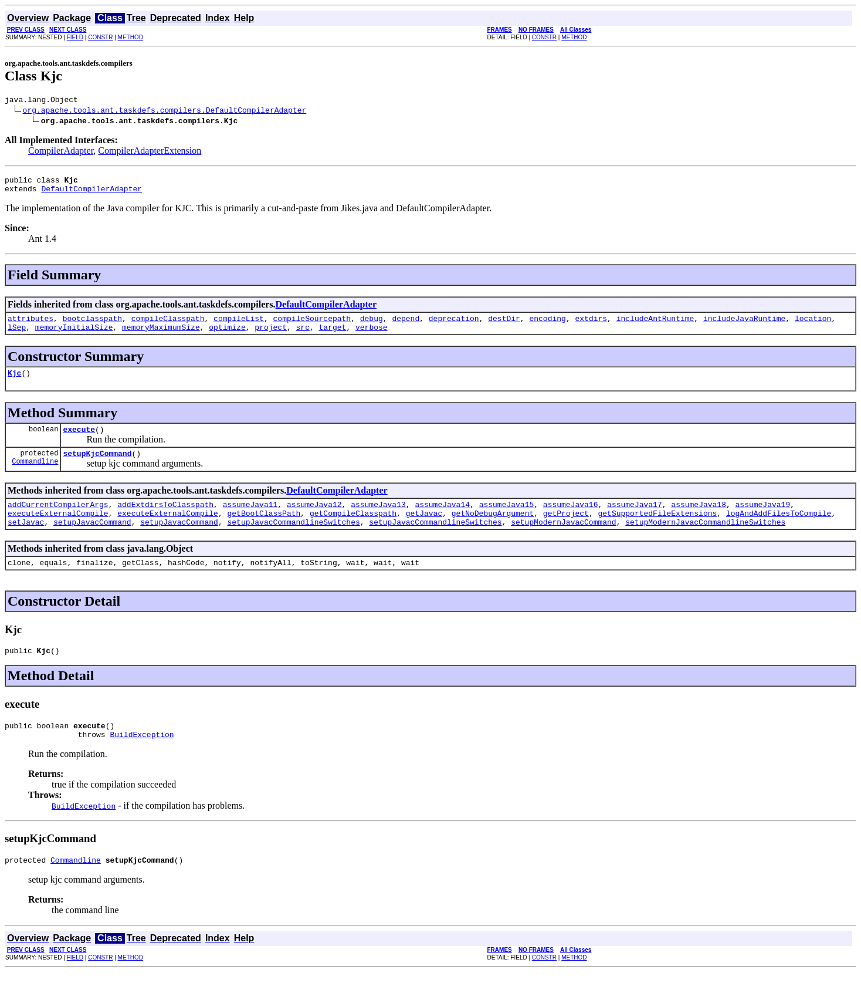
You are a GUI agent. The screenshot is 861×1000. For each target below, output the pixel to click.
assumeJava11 (250, 520)
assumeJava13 (378, 520)
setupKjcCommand (97, 467)
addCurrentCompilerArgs (58, 520)
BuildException (142, 760)
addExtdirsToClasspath (165, 520)
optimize (227, 335)
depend (405, 325)
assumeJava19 (762, 520)
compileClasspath (168, 325)
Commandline (35, 477)
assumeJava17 (634, 520)
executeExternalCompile (58, 530)
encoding (547, 325)
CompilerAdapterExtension (149, 152)
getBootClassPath (263, 530)
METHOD (130, 37)
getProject (566, 530)
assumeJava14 (442, 520)
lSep (17, 335)
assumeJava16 (570, 520)
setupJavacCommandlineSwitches (293, 541)
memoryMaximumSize (161, 335)
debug (371, 325)
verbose (371, 335)
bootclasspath (92, 325)
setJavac (26, 541)
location (813, 325)
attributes (30, 325)
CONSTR (100, 37)
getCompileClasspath (353, 530)
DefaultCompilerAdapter (91, 193)
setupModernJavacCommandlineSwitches (705, 541)
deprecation (454, 325)
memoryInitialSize (74, 335)
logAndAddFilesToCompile (778, 530)
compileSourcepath (312, 325)
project (271, 335)
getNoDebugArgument (493, 530)
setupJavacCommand (92, 541)
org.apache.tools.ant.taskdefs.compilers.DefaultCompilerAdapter (165, 111)
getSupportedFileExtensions (657, 530)
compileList (238, 325)
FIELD (75, 37)
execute (79, 441)
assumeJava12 (314, 520)
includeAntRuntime (655, 325)
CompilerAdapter (60, 152)
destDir (504, 325)
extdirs (591, 325)
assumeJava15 (506, 520)
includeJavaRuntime (744, 325)
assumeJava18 (698, 520)
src (302, 335)
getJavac (424, 530)
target (333, 335)
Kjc (14, 383)
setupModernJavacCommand (563, 541)
